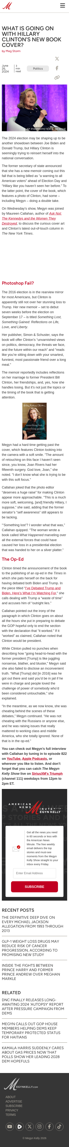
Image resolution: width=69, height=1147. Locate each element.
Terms (11, 1114)
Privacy (12, 1110)
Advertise (14, 1101)
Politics (38, 68)
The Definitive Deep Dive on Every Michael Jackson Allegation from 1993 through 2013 (32, 924)
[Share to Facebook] (57, 68)
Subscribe (14, 1106)
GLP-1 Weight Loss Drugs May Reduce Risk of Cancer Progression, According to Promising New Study (30, 948)
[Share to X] (57, 58)
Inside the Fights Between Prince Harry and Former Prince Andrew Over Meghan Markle (31, 972)
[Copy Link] (57, 77)
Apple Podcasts (34, 759)
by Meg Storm (11, 51)
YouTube (13, 759)
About (11, 1097)
